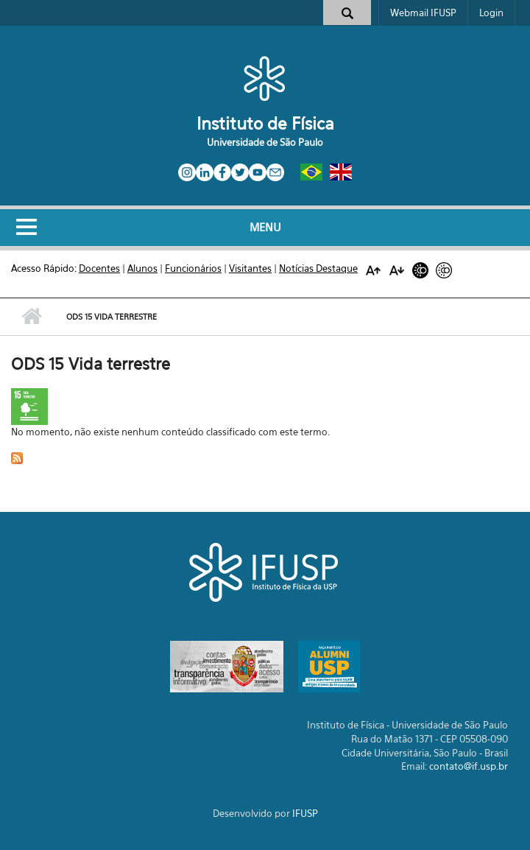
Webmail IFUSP (423, 12)
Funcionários (193, 268)
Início (31, 316)
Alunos (142, 268)
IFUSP (305, 813)
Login (491, 12)
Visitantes (250, 268)
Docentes (99, 268)
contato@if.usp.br (468, 766)
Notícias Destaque (318, 268)
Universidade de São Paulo (265, 142)
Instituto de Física (265, 123)
